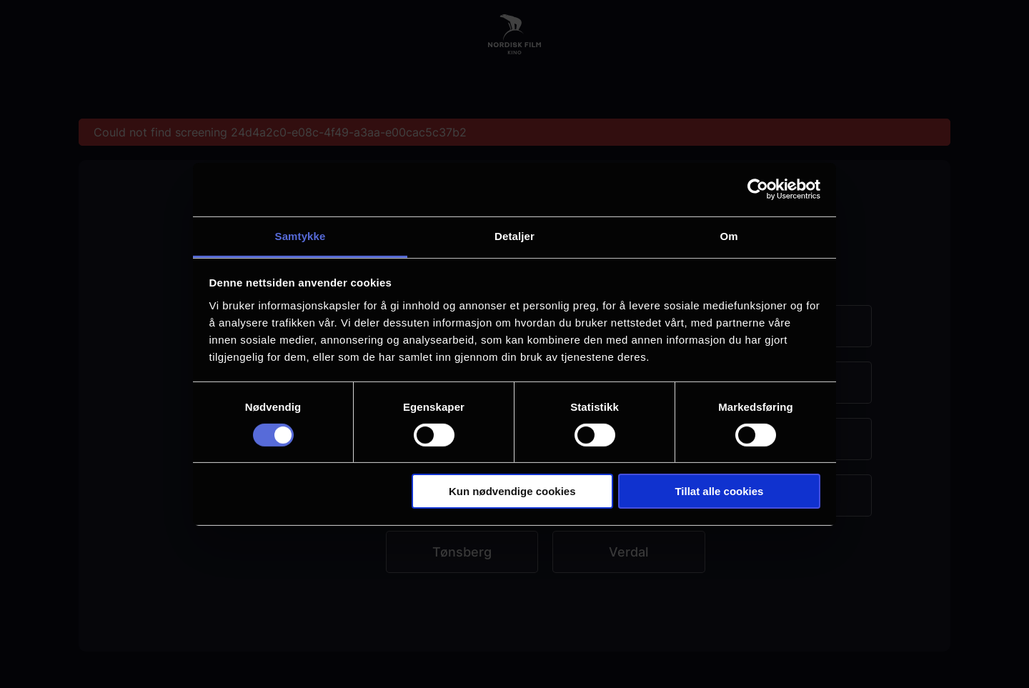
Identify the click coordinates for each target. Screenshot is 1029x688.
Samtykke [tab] (300, 235)
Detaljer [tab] (514, 235)
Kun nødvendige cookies (512, 491)
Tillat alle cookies (719, 491)
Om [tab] (728, 235)
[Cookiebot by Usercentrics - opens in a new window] (757, 189)
